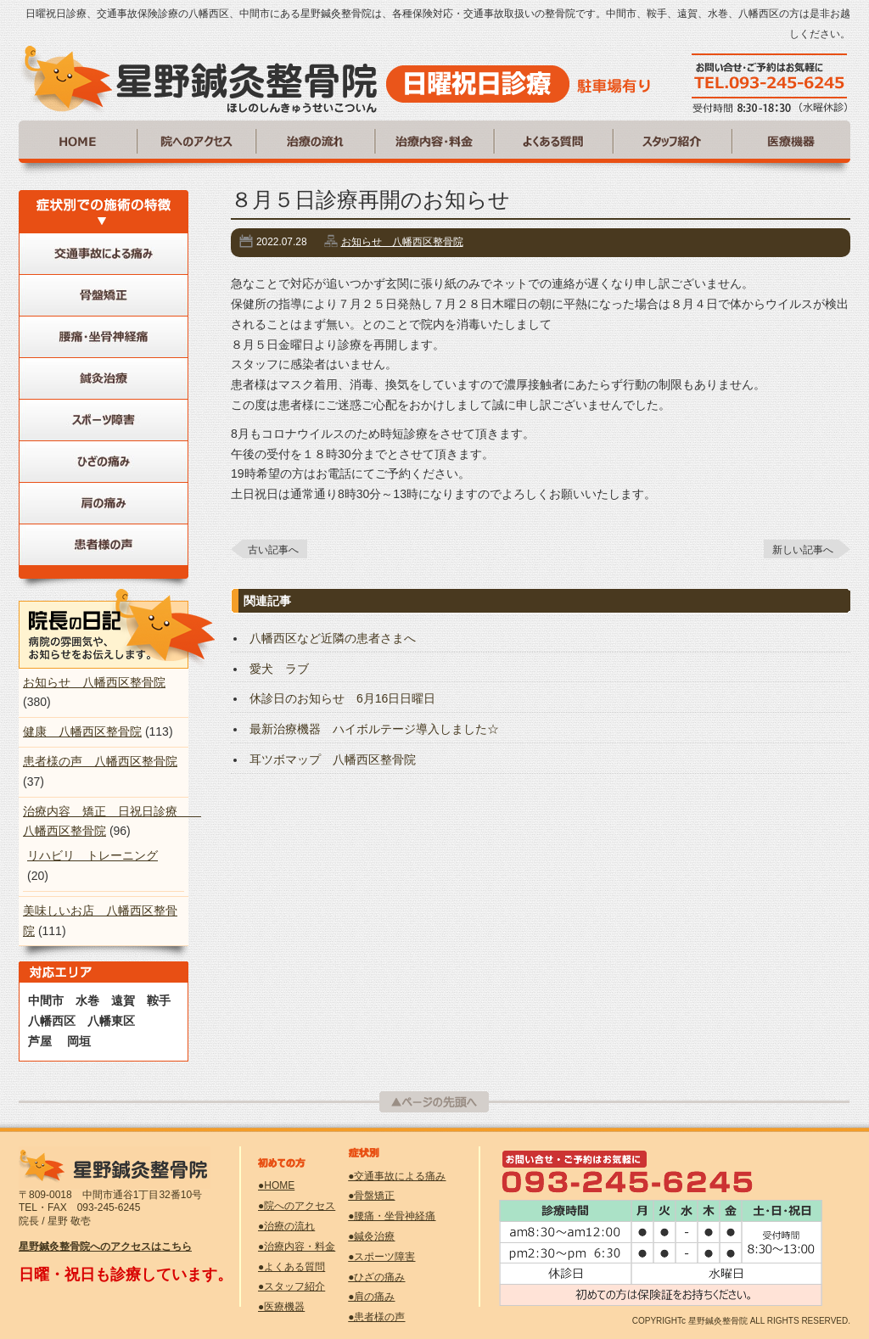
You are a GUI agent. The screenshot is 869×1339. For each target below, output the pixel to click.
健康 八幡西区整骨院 (82, 731)
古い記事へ (273, 550)
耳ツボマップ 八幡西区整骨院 (332, 759)
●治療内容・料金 (296, 1246)
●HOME (276, 1185)
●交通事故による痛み (397, 1176)
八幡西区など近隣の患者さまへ (332, 638)
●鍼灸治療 (371, 1236)
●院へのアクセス (296, 1206)
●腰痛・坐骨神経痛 (391, 1216)
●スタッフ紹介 (291, 1286)
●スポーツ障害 (381, 1257)
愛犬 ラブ (279, 668)
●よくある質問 (291, 1267)
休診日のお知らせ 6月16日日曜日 (342, 698)
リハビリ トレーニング (92, 855)
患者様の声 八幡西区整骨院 (100, 761)
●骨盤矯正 (371, 1196)
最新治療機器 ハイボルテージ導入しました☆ (374, 729)
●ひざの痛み (376, 1277)
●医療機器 (281, 1307)
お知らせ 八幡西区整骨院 (402, 242)
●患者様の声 (376, 1317)
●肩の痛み (371, 1297)
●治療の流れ (286, 1226)
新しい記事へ (802, 550)
